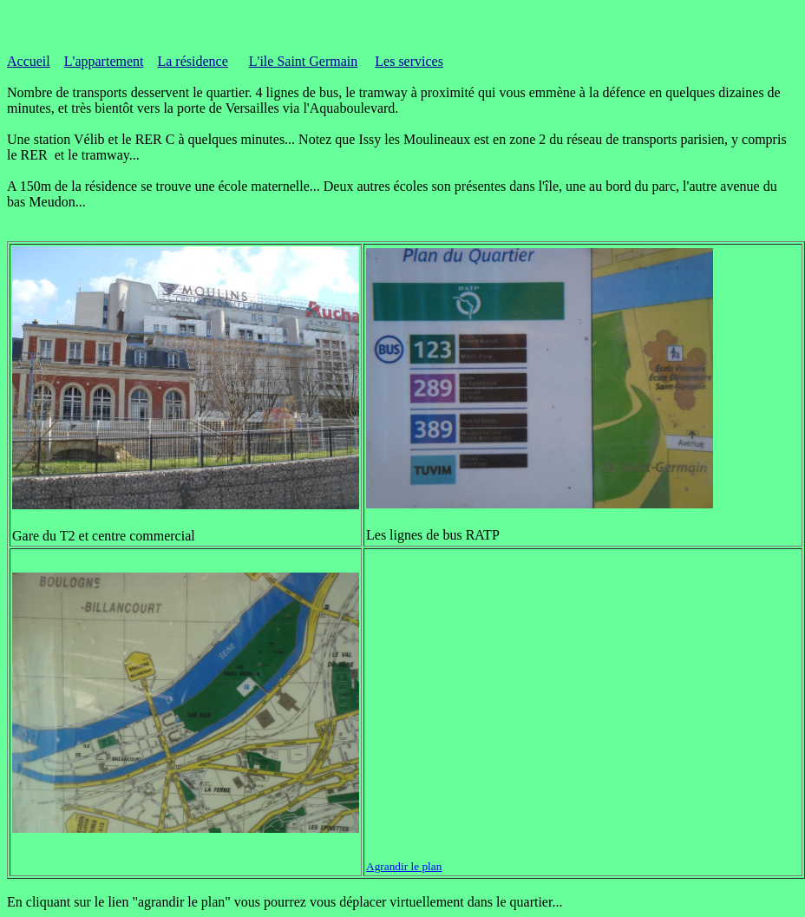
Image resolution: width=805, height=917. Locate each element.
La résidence (192, 61)
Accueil (28, 61)
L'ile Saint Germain (303, 61)
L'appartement (104, 61)
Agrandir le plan (404, 866)
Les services (409, 61)
